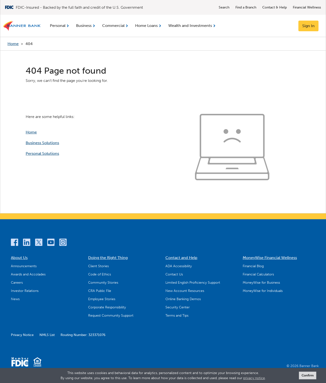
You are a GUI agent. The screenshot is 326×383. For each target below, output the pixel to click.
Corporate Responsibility (107, 307)
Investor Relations (25, 291)
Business (84, 25)
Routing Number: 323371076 (83, 335)
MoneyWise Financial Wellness (270, 257)
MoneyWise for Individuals (263, 291)
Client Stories (98, 266)
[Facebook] (14, 243)
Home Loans (146, 25)
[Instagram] (63, 243)
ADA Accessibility (178, 266)
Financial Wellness (307, 7)
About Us (19, 257)
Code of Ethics (99, 274)
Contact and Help (181, 257)
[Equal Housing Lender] (37, 362)
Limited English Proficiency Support (192, 283)
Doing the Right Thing (108, 257)
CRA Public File (99, 291)
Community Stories (103, 283)
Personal (57, 25)
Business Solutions (42, 143)
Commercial (113, 25)
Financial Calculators (258, 274)
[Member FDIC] (20, 362)
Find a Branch (245, 7)
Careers (17, 283)
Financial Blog (253, 266)
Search (224, 7)
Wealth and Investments (190, 25)
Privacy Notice (22, 335)
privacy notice (254, 378)
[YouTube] (50, 243)
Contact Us (174, 274)
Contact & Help (274, 7)
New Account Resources (184, 291)
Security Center (177, 307)
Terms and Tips (176, 315)
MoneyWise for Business (261, 283)
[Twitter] (38, 243)
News (15, 299)
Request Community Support (110, 315)
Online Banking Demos (183, 299)
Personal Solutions (42, 153)
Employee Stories (101, 299)
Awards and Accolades (28, 274)
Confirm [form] (308, 375)
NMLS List (47, 335)
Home (13, 43)
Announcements (24, 266)
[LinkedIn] (26, 243)
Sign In (308, 25)
